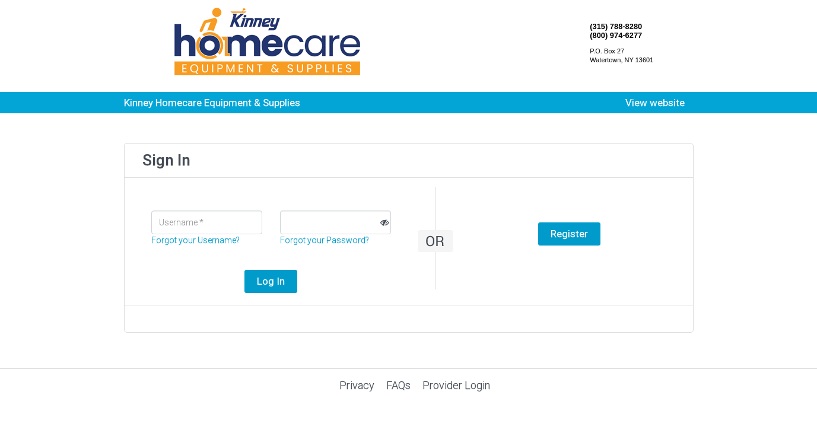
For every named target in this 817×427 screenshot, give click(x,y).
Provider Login (456, 385)
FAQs (398, 385)
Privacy (356, 385)
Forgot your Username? (195, 240)
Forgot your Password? (324, 240)
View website (655, 103)
